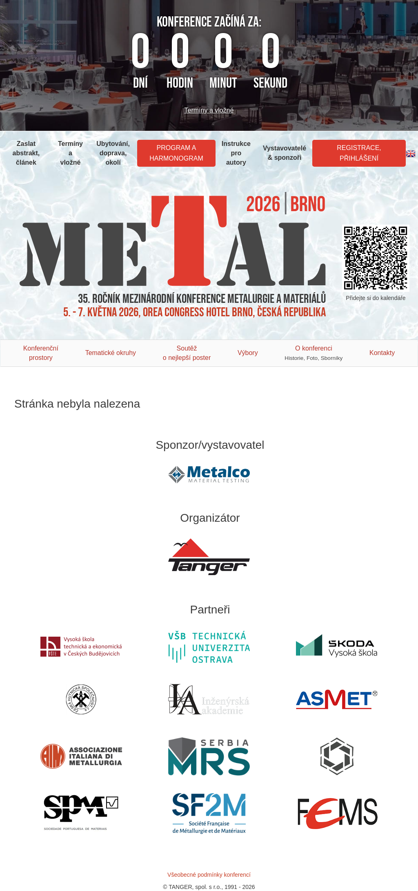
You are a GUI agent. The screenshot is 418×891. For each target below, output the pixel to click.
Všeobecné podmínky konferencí (209, 874)
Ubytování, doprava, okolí (113, 153)
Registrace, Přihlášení (359, 153)
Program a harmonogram (176, 153)
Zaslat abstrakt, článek (26, 153)
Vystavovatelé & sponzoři (284, 153)
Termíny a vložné (209, 110)
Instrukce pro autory (236, 153)
